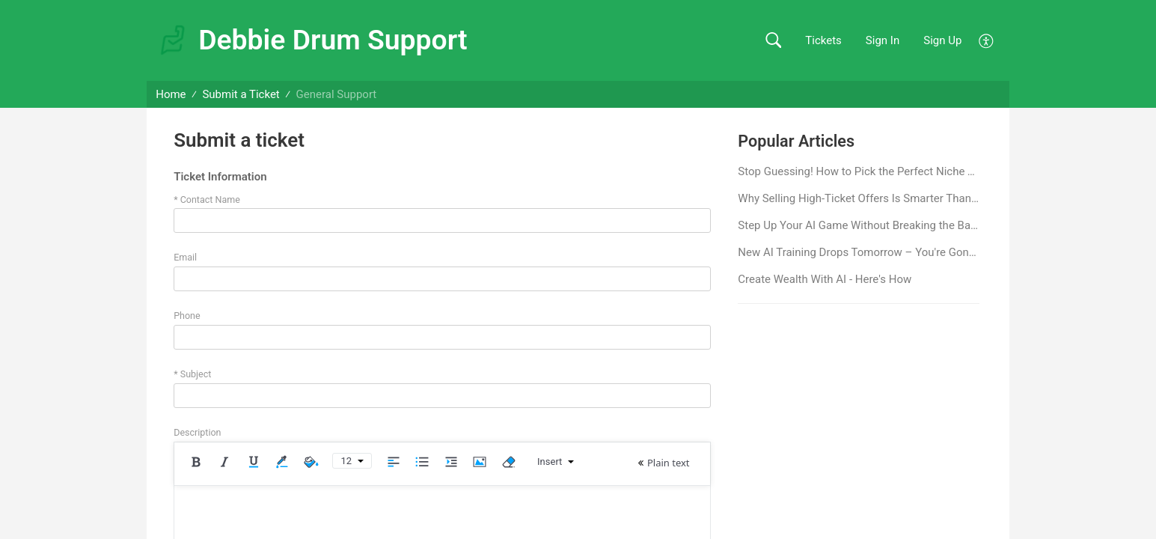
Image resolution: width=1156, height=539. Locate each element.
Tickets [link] (823, 40)
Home (171, 94)
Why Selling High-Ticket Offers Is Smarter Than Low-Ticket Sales (858, 198)
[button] (773, 41)
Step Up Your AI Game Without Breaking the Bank (858, 225)
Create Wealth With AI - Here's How (824, 279)
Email (185, 257)
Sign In (882, 40)
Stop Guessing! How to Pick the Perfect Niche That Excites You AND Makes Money (858, 171)
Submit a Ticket (240, 94)
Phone (187, 315)
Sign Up (942, 40)
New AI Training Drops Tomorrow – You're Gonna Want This (858, 252)
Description (197, 432)
